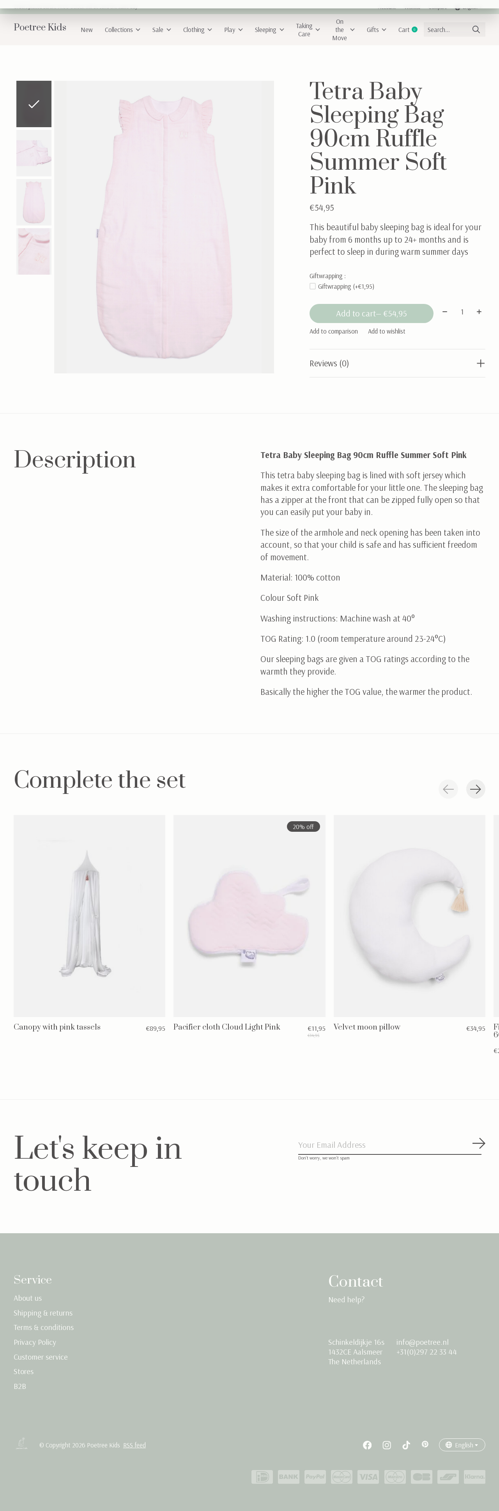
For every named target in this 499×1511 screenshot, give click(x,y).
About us (28, 1298)
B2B (20, 1386)
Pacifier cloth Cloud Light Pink (226, 1028)
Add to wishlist (386, 331)
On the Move (343, 29)
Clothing (197, 29)
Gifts (377, 29)
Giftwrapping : (328, 276)
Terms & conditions (44, 1328)
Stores (24, 1371)
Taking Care (308, 29)
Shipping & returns (43, 1313)
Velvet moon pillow (367, 1028)
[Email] (391, 1146)
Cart (410, 29)
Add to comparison (334, 331)
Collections (123, 29)
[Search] (454, 29)
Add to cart (371, 313)
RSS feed (134, 1446)
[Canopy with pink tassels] (89, 916)
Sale (161, 29)
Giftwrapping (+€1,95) (346, 286)
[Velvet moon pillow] (409, 916)
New (87, 29)
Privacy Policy (35, 1342)
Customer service (41, 1357)
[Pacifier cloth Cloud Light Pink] (249, 916)
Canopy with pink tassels (57, 1028)
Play (233, 29)
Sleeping (269, 29)
